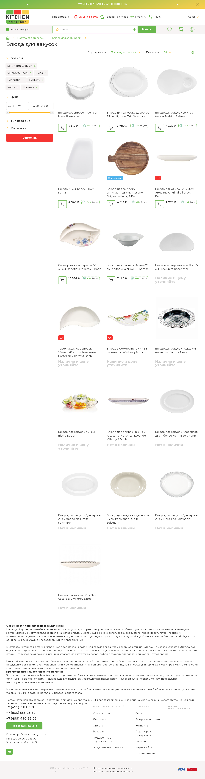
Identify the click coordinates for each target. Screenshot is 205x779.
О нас (139, 713)
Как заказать (102, 713)
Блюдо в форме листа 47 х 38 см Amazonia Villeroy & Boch (127, 350)
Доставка (99, 719)
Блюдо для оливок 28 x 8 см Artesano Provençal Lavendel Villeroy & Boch (127, 435)
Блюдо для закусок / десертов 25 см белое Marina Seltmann (176, 433)
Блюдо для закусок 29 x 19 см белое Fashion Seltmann (175, 114)
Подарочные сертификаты (102, 739)
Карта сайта (144, 747)
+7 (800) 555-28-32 (21, 713)
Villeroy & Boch (19, 73)
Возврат (98, 731)
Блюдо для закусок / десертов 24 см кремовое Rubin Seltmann (128, 519)
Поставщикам (145, 753)
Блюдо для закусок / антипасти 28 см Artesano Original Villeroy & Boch (125, 192)
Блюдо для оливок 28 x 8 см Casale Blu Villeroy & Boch (77, 597)
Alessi (41, 73)
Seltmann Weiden (21, 66)
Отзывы (141, 741)
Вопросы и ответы (148, 719)
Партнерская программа (145, 733)
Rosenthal (16, 80)
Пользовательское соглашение (113, 768)
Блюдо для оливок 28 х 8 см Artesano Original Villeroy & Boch (174, 192)
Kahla (12, 87)
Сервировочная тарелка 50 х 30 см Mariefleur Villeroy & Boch (79, 267)
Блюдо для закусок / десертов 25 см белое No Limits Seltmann (79, 519)
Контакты (142, 725)
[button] (27, 4)
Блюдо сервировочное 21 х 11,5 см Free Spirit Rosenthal (176, 267)
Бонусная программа (108, 747)
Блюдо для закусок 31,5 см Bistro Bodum (76, 433)
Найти (146, 29)
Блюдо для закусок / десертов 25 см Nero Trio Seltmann (176, 517)
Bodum (36, 80)
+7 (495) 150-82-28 (20, 707)
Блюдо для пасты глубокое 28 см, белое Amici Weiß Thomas (128, 267)
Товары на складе (114, 17)
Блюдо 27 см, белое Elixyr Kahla (76, 190)
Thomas (29, 87)
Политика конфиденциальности (113, 771)
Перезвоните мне (24, 725)
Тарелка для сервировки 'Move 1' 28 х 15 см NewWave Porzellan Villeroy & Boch (77, 352)
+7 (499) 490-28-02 (21, 718)
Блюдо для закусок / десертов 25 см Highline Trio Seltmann (128, 114)
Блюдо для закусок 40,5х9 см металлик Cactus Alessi (175, 350)
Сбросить (29, 137)
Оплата (98, 725)
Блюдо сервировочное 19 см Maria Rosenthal (78, 114)
